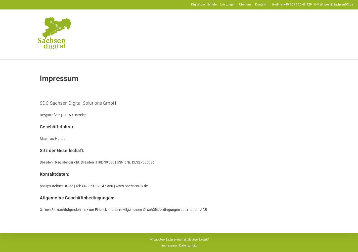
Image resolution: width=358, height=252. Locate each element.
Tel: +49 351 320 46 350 (94, 186)
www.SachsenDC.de (132, 186)
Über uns (245, 4)
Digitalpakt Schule (204, 4)
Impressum (169, 245)
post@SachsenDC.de (56, 186)
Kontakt (260, 4)
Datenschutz (188, 245)
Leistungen (227, 4)
